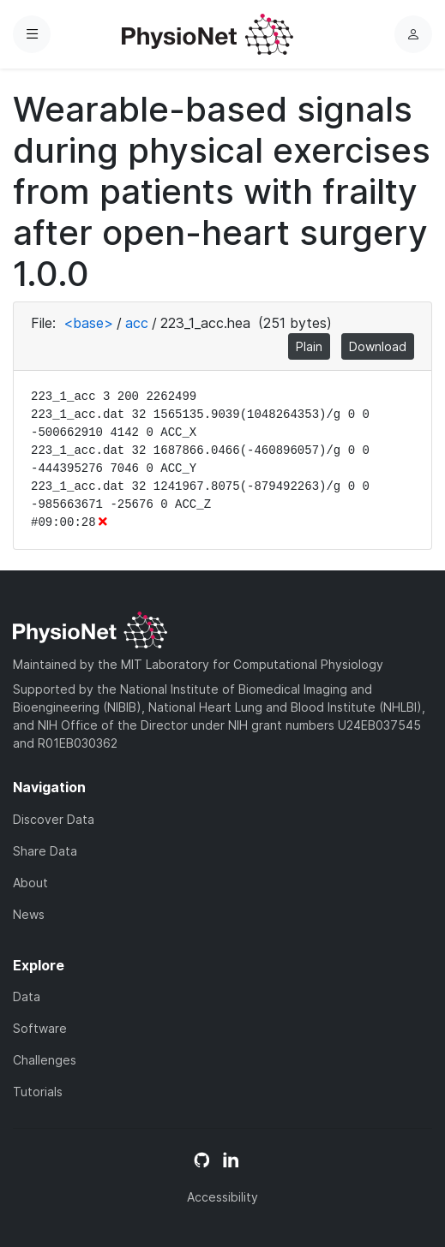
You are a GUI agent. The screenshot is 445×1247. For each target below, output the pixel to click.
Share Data (45, 851)
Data (26, 996)
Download (377, 346)
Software (40, 1028)
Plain (309, 346)
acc (136, 322)
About (30, 882)
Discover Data (53, 819)
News (29, 914)
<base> (88, 322)
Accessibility (222, 1197)
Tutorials (38, 1091)
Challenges (44, 1060)
